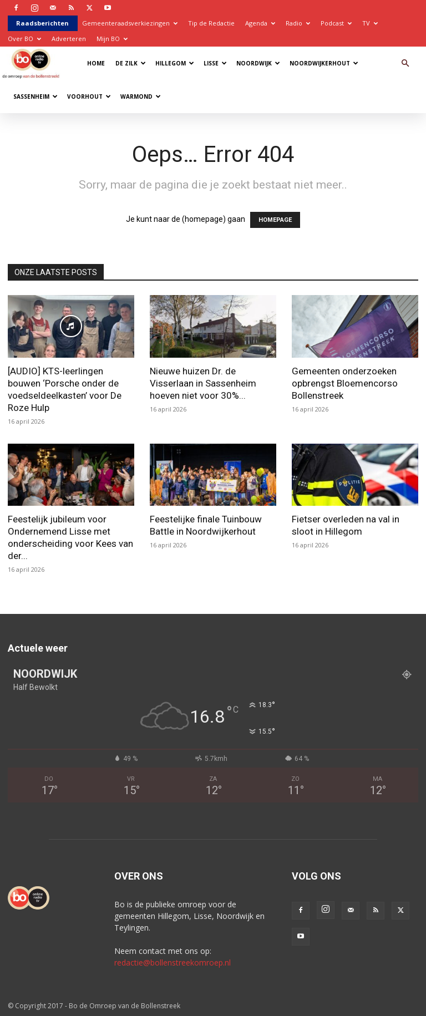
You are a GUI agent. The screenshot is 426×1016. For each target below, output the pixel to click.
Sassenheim (35, 96)
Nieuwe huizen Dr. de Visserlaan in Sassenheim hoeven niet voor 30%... (203, 383)
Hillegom (174, 63)
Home (96, 63)
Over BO (24, 38)
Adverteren (69, 38)
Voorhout (89, 96)
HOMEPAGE (275, 219)
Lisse (215, 63)
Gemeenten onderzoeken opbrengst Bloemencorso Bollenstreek (345, 383)
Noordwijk (258, 63)
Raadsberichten (42, 23)
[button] (405, 63)
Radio (298, 23)
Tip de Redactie (211, 23)
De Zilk (130, 63)
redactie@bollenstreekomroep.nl (172, 962)
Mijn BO (112, 38)
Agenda (260, 23)
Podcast (336, 23)
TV (370, 23)
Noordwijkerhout (324, 63)
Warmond (140, 96)
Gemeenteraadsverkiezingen (130, 23)
